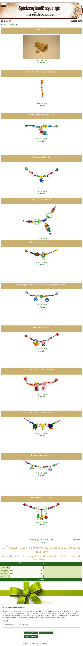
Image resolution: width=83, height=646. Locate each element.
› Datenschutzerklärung (30, 643)
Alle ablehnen (46, 633)
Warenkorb (76, 20)
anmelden (6, 20)
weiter (76, 540)
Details (42, 62)
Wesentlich (8, 625)
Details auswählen (31, 636)
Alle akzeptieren (31, 633)
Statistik (25, 625)
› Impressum (43, 643)
